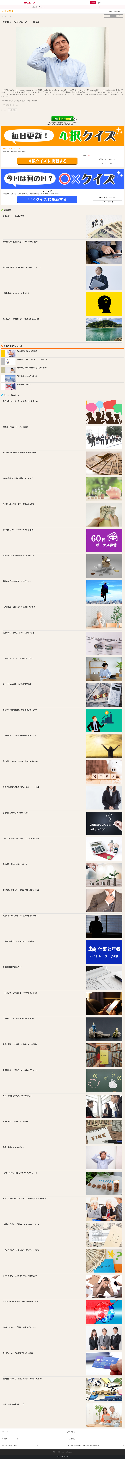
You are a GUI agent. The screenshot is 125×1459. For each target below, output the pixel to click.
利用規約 (4, 1439)
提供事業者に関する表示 (9, 1446)
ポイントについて (107, 163)
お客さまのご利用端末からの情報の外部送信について (83, 1446)
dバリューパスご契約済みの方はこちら (35, 7)
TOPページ (5, 1432)
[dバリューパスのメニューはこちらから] (99, 3)
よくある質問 (71, 1439)
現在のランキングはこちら (107, 159)
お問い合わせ (71, 1432)
